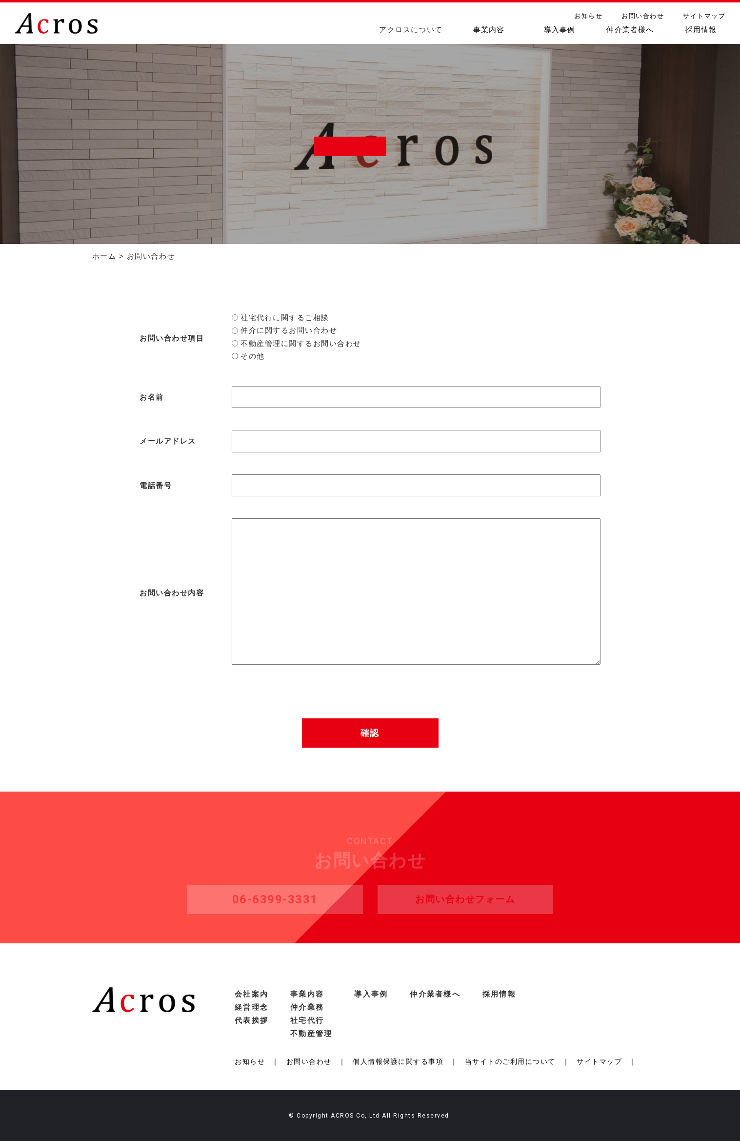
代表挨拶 (251, 1020)
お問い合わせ (642, 16)
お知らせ (588, 16)
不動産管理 (311, 1033)
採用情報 (701, 29)
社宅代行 (307, 1020)
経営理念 (251, 1007)
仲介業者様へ (630, 29)
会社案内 (251, 994)
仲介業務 (307, 1007)
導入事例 (560, 29)
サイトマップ (704, 16)
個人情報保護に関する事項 (398, 1061)
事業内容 (489, 29)
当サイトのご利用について (510, 1061)
